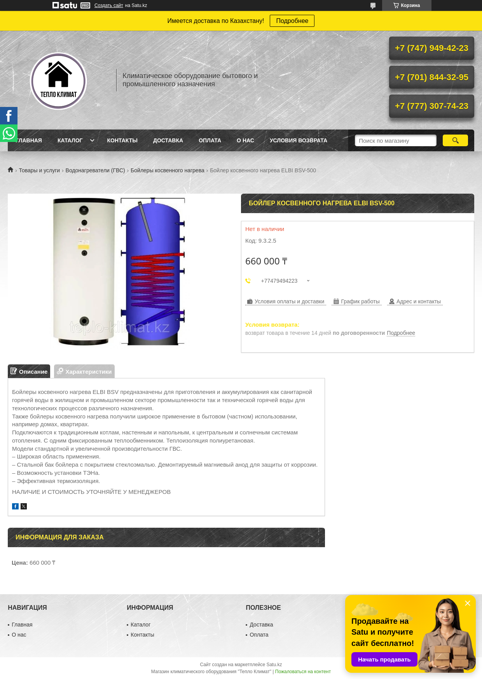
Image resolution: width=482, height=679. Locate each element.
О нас (245, 140)
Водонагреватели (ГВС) (95, 170)
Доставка (168, 140)
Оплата (210, 140)
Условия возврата (298, 140)
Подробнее (292, 21)
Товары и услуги (39, 170)
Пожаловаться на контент (303, 671)
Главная (29, 140)
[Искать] (455, 140)
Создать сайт (108, 5)
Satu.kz (274, 664)
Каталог (70, 140)
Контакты (122, 140)
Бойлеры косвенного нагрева (167, 170)
